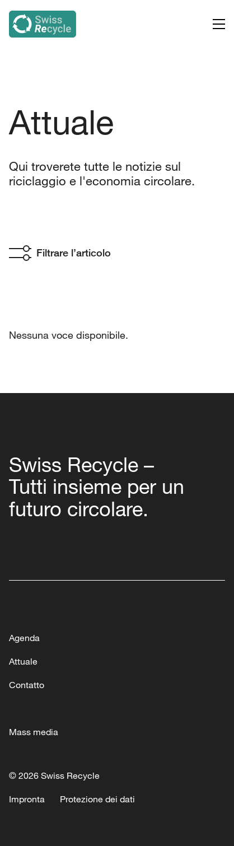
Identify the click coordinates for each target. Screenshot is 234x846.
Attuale (23, 661)
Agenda (24, 637)
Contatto (26, 684)
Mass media (33, 731)
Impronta (27, 799)
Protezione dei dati (97, 799)
